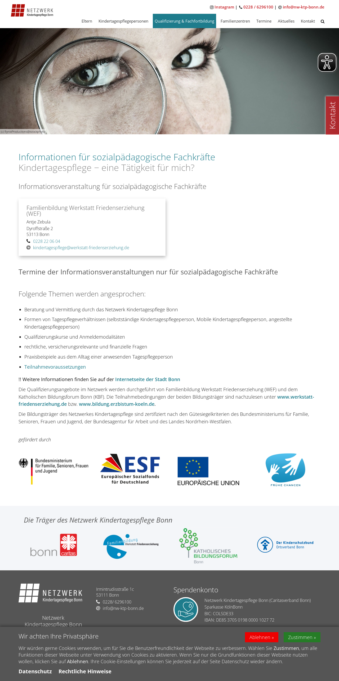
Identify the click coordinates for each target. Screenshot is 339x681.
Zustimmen (300, 638)
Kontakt (308, 21)
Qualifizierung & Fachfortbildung (184, 21)
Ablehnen (259, 638)
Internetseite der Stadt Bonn (147, 379)
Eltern (87, 21)
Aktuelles (286, 21)
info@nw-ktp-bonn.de (303, 7)
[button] (322, 21)
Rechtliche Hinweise (85, 672)
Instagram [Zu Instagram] (224, 7)
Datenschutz (35, 672)
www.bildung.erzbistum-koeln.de (116, 404)
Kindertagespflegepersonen (123, 21)
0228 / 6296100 (258, 7)
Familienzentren (235, 21)
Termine (263, 21)
